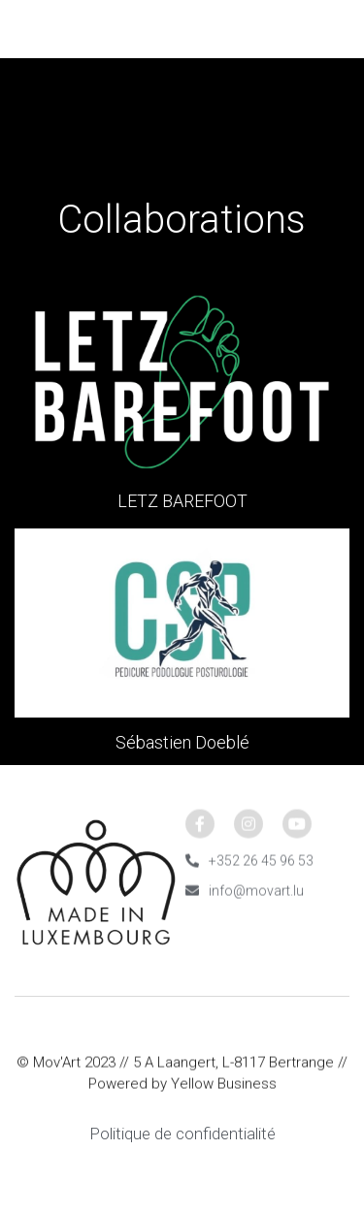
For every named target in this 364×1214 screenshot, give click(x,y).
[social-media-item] (200, 829)
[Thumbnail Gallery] (182, 382)
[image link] (182, 27)
